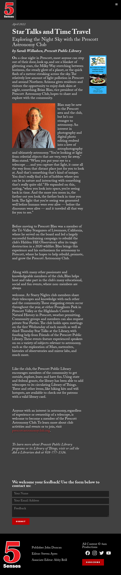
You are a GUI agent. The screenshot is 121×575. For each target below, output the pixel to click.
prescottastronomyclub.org (31, 431)
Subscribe (93, 562)
